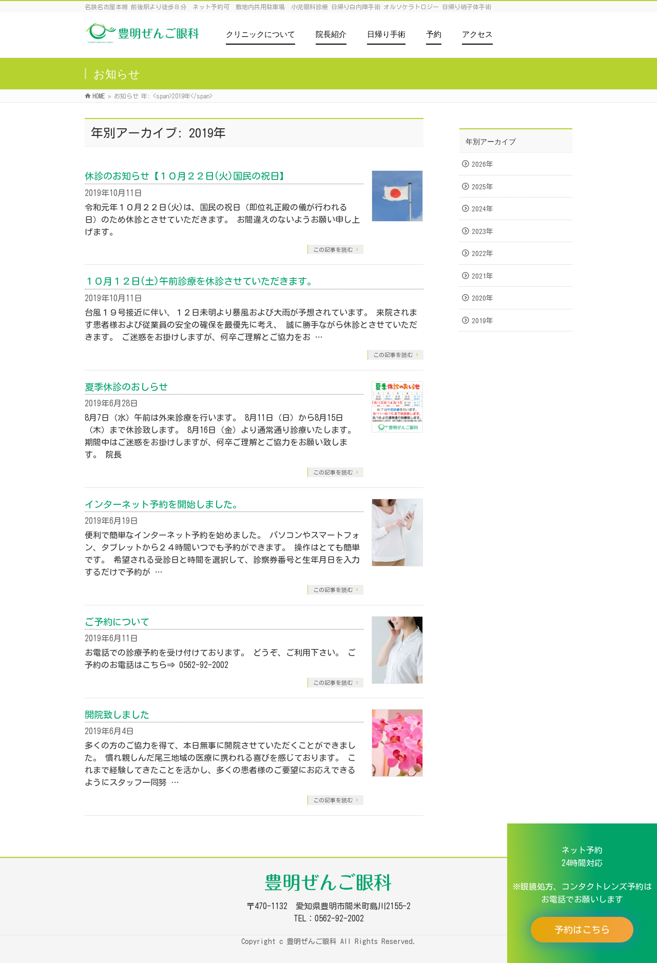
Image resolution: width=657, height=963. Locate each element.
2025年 (482, 186)
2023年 (482, 231)
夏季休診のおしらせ (126, 386)
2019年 (482, 320)
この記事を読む (333, 249)
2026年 (482, 164)
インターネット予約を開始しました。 (163, 504)
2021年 (482, 276)
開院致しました (117, 714)
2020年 (482, 298)
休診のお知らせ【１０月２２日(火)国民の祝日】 (186, 176)
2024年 (482, 208)
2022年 (482, 253)
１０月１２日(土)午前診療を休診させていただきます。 (200, 281)
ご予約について (117, 621)
